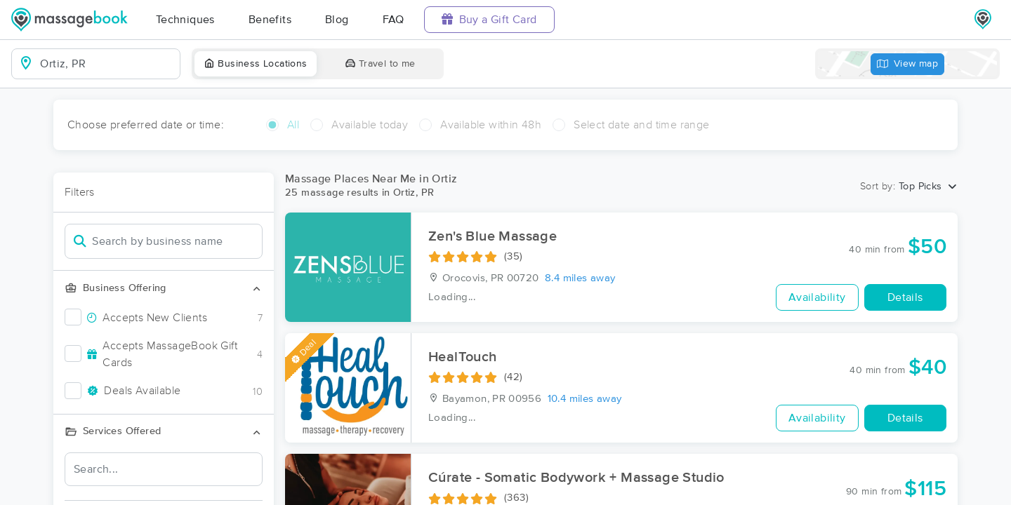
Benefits (270, 19)
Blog (337, 19)
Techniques (185, 19)
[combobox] (107, 63)
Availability (817, 297)
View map (908, 64)
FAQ (393, 19)
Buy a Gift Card (489, 19)
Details (905, 297)
